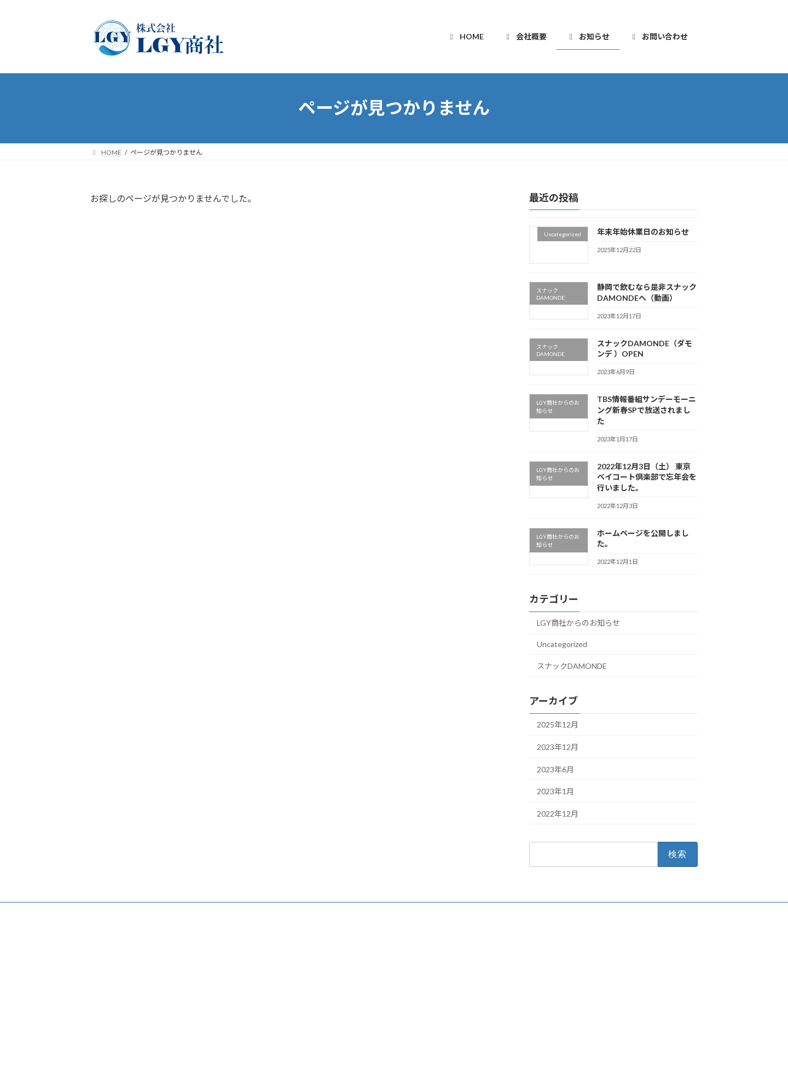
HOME (320, 954)
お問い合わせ (330, 1012)
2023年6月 (555, 768)
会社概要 (323, 973)
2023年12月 (557, 747)
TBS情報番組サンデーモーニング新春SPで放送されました (646, 409)
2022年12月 (557, 813)
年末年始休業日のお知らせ (643, 231)
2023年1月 (555, 791)
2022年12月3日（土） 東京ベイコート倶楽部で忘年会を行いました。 (647, 476)
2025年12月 (557, 724)
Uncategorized (562, 644)
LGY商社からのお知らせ (578, 622)
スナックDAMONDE (572, 665)
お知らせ (323, 992)
